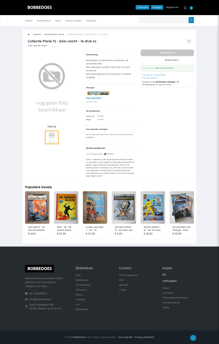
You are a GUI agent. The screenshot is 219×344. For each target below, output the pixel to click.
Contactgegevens (128, 275)
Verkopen (142, 7)
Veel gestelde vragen (124, 285)
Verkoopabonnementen (175, 297)
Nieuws (79, 294)
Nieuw (58, 20)
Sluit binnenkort (44, 20)
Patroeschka (93, 98)
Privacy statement (144, 337)
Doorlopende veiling (54, 34)
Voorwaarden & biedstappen (154, 75)
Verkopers (81, 289)
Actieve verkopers (73, 20)
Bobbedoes (79, 337)
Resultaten (91, 20)
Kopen (165, 287)
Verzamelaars (83, 284)
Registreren (172, 7)
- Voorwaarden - (125, 337)
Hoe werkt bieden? (149, 78)
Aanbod (28, 20)
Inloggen (157, 7)
